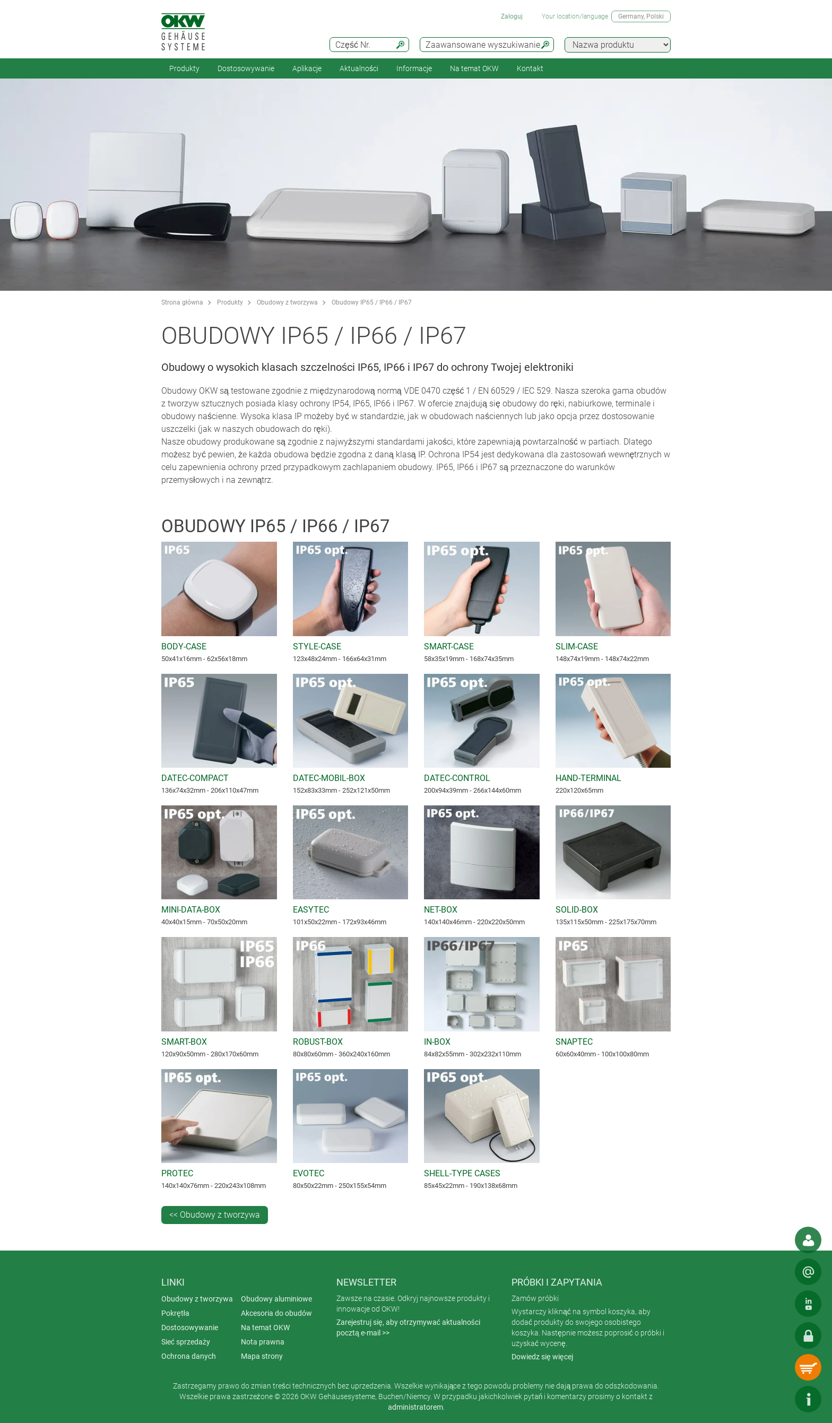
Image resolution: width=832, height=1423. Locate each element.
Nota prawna (262, 1342)
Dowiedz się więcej (542, 1356)
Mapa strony (262, 1356)
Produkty (184, 68)
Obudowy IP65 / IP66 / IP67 (372, 302)
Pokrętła (175, 1313)
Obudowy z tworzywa (287, 302)
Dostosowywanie (246, 68)
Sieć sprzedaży (185, 1342)
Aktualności (359, 68)
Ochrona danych (188, 1356)
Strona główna (182, 302)
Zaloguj (512, 16)
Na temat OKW (265, 1327)
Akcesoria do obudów (276, 1313)
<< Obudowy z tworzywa (214, 1215)
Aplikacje (307, 68)
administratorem (415, 1407)
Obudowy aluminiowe (276, 1299)
